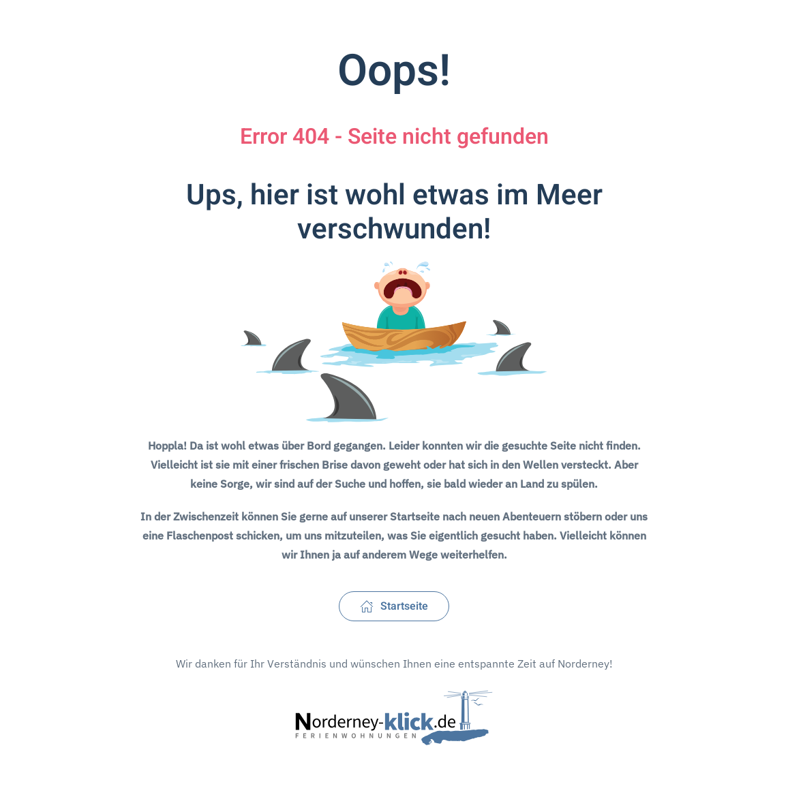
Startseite (394, 606)
